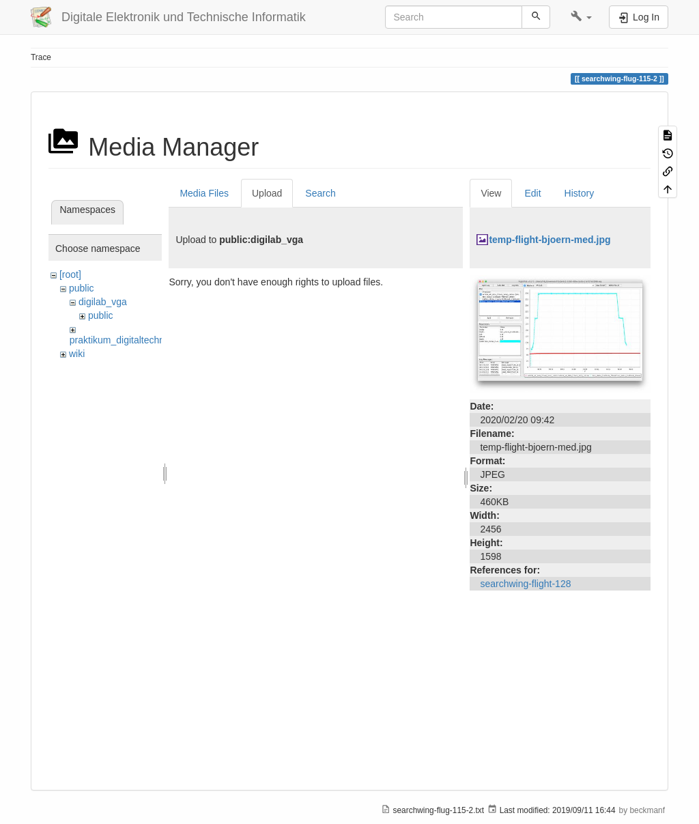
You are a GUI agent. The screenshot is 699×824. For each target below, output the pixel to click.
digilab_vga (103, 301)
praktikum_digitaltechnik (120, 340)
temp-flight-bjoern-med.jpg (549, 239)
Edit (532, 193)
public (81, 288)
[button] (581, 17)
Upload (267, 193)
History (580, 193)
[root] (70, 274)
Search (320, 193)
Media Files (204, 193)
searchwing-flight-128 (525, 583)
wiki (77, 353)
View (491, 193)
